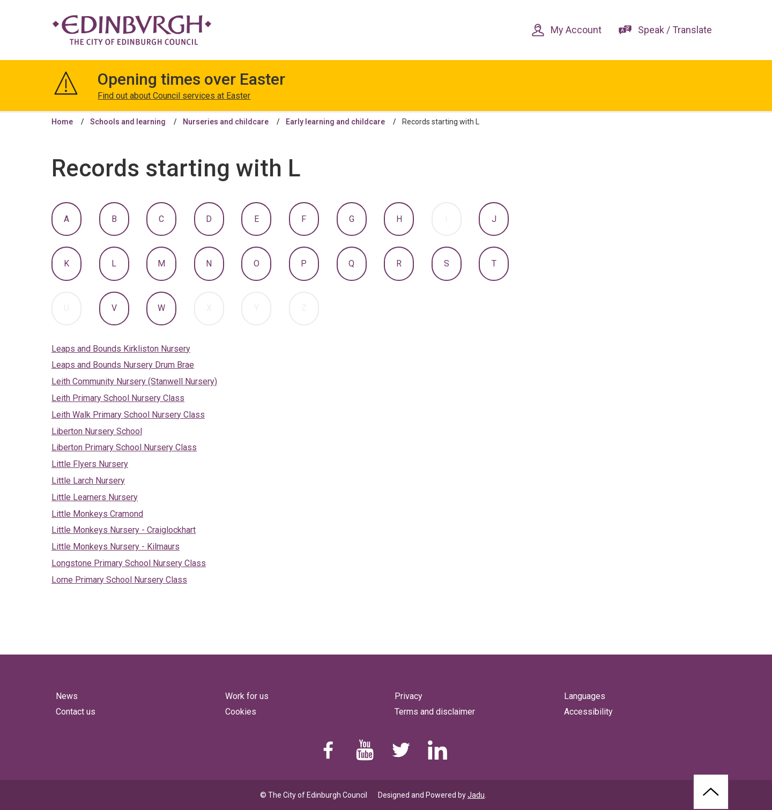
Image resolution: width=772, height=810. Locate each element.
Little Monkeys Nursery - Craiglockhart (123, 530)
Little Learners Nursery (94, 497)
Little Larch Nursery (88, 480)
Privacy (408, 696)
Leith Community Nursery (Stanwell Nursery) (134, 381)
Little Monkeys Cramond (97, 514)
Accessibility (588, 712)
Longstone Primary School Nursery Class (128, 563)
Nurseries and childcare (226, 121)
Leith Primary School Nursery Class (117, 398)
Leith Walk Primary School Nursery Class (128, 415)
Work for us (247, 696)
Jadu (476, 795)
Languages (584, 696)
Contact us (75, 712)
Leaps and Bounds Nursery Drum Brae (122, 365)
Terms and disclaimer (435, 712)
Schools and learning (128, 121)
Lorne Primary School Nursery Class (119, 580)
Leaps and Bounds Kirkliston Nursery (120, 349)
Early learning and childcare (335, 121)
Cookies (240, 712)
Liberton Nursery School (96, 431)
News (67, 696)
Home (62, 121)
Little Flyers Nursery (89, 464)
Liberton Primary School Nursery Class (124, 447)
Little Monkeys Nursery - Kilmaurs (115, 546)
